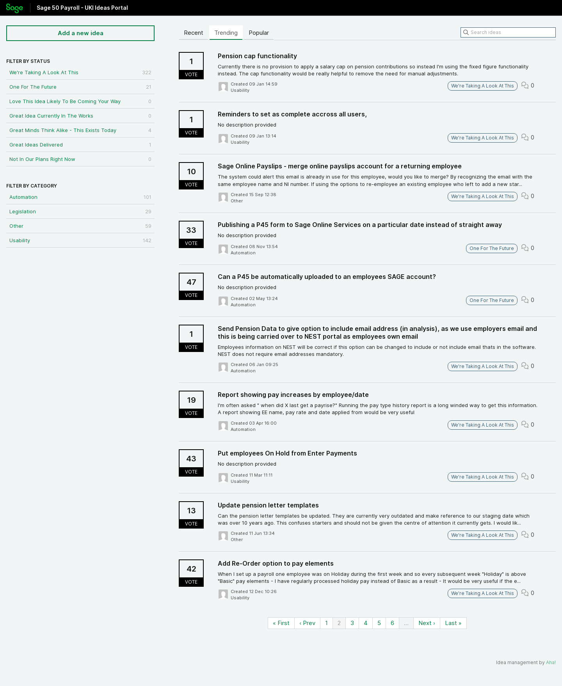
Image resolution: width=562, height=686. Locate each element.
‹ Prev (307, 623)
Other (80, 226)
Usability (80, 240)
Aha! (551, 662)
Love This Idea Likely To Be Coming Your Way (80, 101)
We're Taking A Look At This (80, 72)
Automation (80, 197)
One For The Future (80, 87)
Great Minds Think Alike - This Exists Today (80, 130)
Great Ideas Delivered (80, 144)
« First (281, 623)
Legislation (80, 211)
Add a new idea (80, 33)
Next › (426, 623)
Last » (453, 623)
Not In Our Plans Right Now (80, 159)
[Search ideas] (508, 32)
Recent (193, 32)
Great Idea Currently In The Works (80, 116)
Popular (259, 32)
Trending (226, 32)
